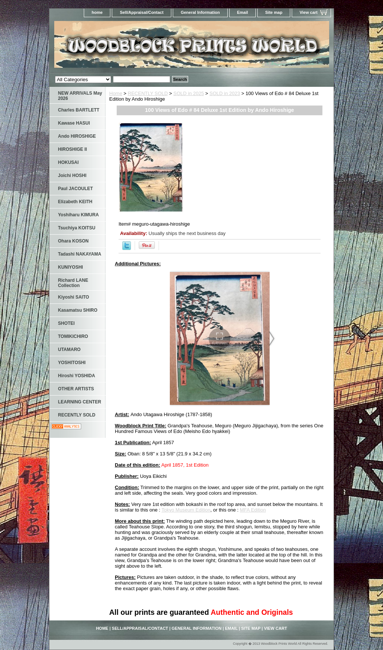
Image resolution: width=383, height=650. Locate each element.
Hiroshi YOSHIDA (76, 375)
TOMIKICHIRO (73, 336)
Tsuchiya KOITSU (76, 228)
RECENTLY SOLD (148, 93)
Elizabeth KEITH (75, 201)
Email (242, 12)
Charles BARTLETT (78, 110)
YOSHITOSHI (72, 362)
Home (115, 93)
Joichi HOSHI (72, 175)
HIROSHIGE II (72, 149)
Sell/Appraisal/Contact (141, 12)
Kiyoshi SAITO (73, 297)
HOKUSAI (68, 162)
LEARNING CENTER (79, 402)
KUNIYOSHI (70, 267)
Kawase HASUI (74, 123)
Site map (273, 12)
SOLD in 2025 (189, 93)
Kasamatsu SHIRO (77, 310)
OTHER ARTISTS (76, 388)
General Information (200, 12)
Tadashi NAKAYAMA (79, 254)
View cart (309, 12)
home (97, 12)
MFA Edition (253, 510)
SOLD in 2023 (224, 93)
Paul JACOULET (75, 188)
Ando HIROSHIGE (77, 136)
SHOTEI (66, 323)
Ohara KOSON (73, 241)
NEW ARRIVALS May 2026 (80, 96)
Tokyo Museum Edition (186, 510)
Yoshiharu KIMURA (78, 214)
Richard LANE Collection (73, 283)
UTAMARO (69, 349)
